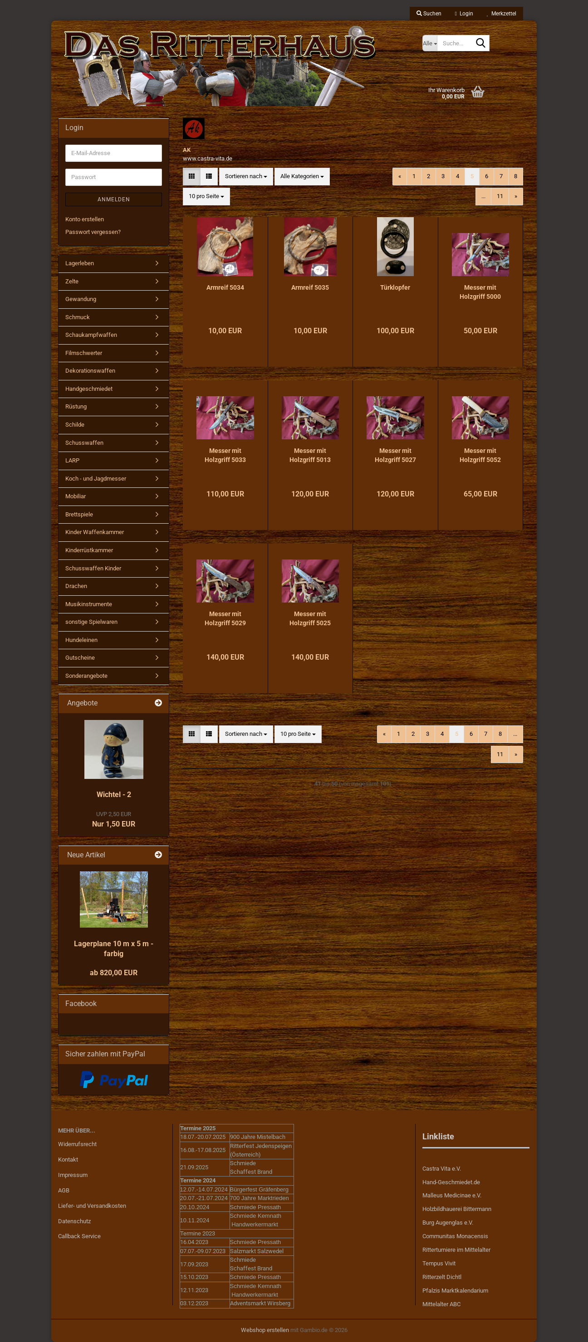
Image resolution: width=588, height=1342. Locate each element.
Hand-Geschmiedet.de (451, 1182)
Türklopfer (395, 287)
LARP (72, 460)
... (483, 196)
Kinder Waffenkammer (94, 532)
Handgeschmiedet (89, 388)
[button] (192, 176)
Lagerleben (79, 263)
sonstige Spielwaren (91, 621)
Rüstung (76, 406)
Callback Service (79, 1236)
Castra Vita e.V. (441, 1168)
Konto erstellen (84, 219)
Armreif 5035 (310, 287)
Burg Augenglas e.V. (447, 1222)
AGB (63, 1190)
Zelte (71, 281)
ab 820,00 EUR (113, 972)
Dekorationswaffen (90, 370)
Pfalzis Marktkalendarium (455, 1290)
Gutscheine (80, 657)
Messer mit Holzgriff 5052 (480, 455)
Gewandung (80, 299)
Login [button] (464, 13)
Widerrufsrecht (77, 1144)
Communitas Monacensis (455, 1236)
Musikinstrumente (88, 604)
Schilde (74, 424)
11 (500, 196)
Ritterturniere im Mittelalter (456, 1249)
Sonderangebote (86, 675)
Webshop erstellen (265, 1330)
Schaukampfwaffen (91, 334)
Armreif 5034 (225, 287)
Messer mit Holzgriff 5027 (395, 455)
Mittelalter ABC (441, 1304)
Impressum (73, 1175)
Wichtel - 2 (114, 794)
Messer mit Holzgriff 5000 (480, 292)
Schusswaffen (84, 442)
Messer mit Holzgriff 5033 (225, 455)
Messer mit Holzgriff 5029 (225, 618)
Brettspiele (79, 514)
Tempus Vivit (439, 1263)
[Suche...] (429, 43)
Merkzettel (501, 13)
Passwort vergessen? (93, 232)
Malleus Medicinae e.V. (451, 1195)
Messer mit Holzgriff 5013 (310, 455)
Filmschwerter (83, 353)
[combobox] (246, 176)
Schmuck (77, 317)
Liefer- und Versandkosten (92, 1205)
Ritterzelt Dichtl (441, 1277)
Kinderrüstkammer (89, 550)
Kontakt (68, 1159)
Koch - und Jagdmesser (95, 478)
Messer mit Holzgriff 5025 (310, 618)
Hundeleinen (81, 640)
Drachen (76, 586)
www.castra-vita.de (207, 158)
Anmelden (114, 199)
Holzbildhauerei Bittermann (456, 1209)
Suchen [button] (428, 13)
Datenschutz (74, 1221)
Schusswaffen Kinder (93, 568)
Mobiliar (75, 496)
